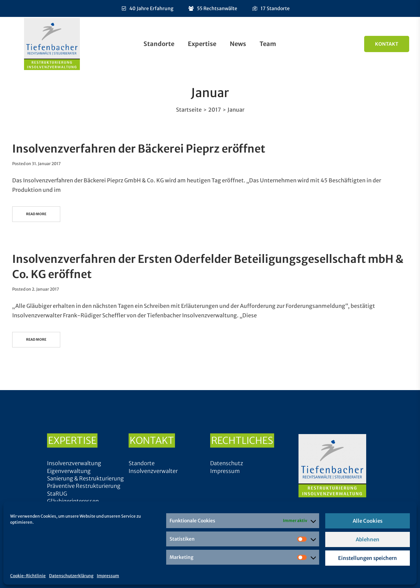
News (238, 44)
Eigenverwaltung (69, 471)
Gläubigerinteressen (73, 501)
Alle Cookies (367, 521)
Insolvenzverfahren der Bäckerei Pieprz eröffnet (138, 149)
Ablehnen (367, 539)
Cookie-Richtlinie (28, 575)
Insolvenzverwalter (153, 471)
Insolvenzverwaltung (74, 463)
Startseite (189, 109)
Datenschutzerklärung (71, 575)
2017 (214, 109)
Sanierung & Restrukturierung (85, 478)
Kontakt (386, 44)
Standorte (158, 44)
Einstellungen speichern (367, 558)
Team (268, 44)
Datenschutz (226, 463)
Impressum (108, 575)
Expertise (202, 44)
